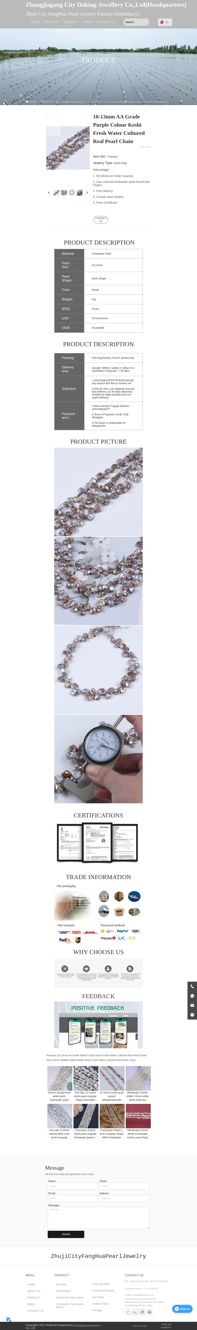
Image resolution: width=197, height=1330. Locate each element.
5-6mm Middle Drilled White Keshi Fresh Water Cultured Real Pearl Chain (94, 1060)
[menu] (71, 22)
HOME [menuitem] (35, 22)
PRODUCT (47, 101)
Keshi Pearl (94, 101)
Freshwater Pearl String (70, 101)
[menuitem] (70, 22)
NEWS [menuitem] (89, 22)
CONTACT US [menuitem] (106, 22)
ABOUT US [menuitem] (51, 22)
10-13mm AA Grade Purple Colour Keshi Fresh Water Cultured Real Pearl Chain (149, 101)
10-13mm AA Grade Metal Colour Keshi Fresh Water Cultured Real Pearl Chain (102, 1055)
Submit (66, 1234)
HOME (33, 101)
